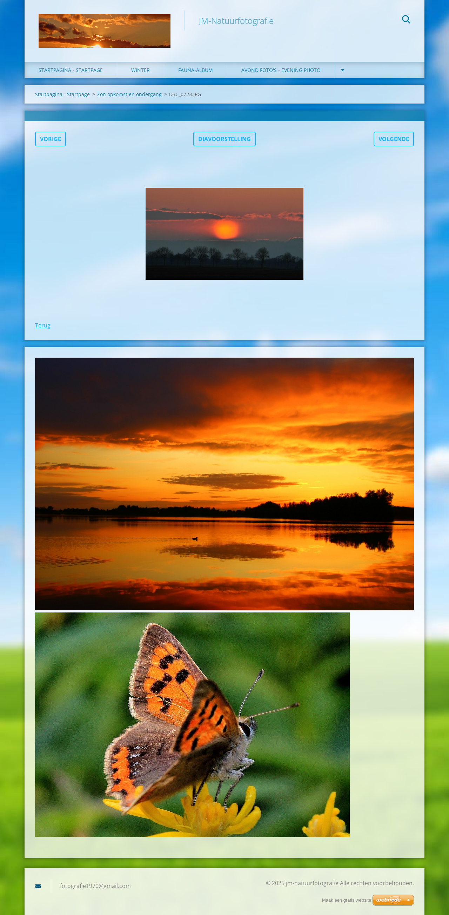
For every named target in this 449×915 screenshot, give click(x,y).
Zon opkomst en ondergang (129, 94)
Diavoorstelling (224, 139)
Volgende (393, 139)
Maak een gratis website (346, 900)
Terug (43, 325)
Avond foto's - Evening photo (281, 70)
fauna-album (195, 70)
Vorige (50, 139)
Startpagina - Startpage (71, 70)
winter (140, 70)
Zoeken (406, 20)
